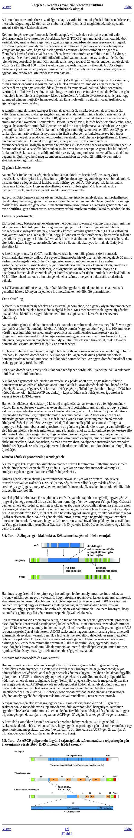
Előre (128, 7)
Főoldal (67, 833)
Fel (67, 829)
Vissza (6, 7)
